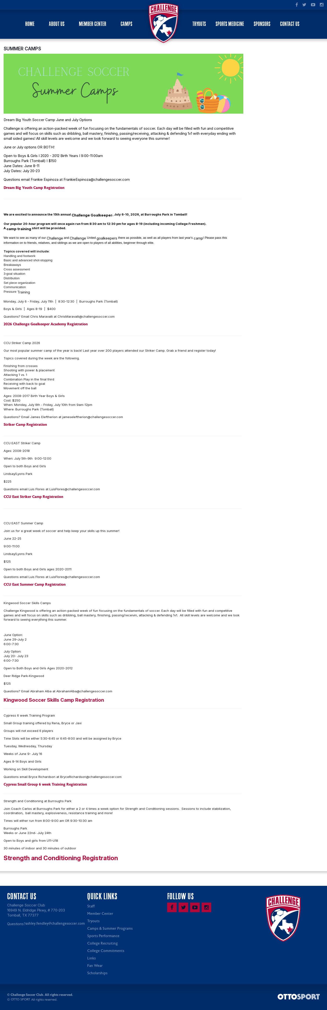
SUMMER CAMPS (22, 49)
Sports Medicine (230, 24)
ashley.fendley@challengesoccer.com (55, 924)
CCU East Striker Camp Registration (33, 497)
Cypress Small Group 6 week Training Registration (45, 785)
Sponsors (262, 24)
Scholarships (97, 974)
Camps (126, 24)
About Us (56, 24)
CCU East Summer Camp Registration (35, 585)
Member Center (92, 24)
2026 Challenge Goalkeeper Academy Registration (46, 325)
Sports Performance (103, 937)
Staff (91, 907)
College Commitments (105, 952)
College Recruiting (102, 944)
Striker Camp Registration (25, 425)
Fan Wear (95, 966)
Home (30, 24)
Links (91, 959)
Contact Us (289, 24)
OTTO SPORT (20, 1000)
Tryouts (199, 24)
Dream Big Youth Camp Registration (34, 188)
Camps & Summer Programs (110, 929)
